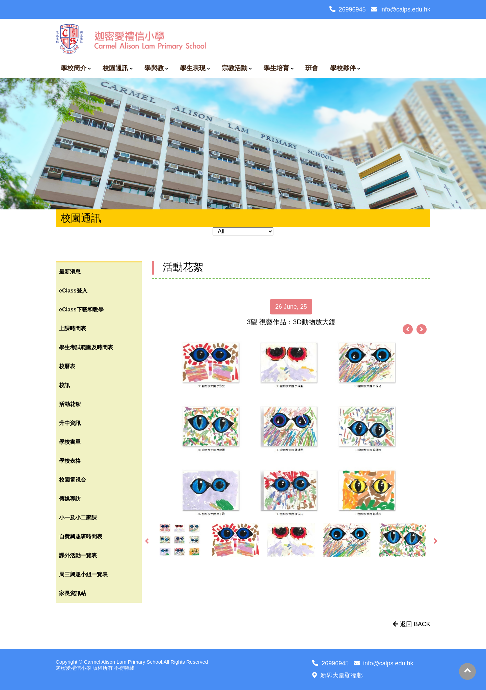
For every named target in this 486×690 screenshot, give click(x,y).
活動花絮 (70, 404)
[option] (291, 429)
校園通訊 (115, 68)
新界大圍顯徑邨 (337, 675)
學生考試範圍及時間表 (86, 347)
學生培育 (276, 68)
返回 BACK (411, 624)
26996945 (347, 9)
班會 (311, 68)
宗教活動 (234, 68)
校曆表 (67, 366)
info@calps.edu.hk (400, 9)
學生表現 (193, 68)
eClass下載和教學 (81, 309)
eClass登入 (73, 290)
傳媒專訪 (70, 499)
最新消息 (70, 272)
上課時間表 (72, 328)
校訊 (64, 385)
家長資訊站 (72, 593)
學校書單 (70, 442)
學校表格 (70, 461)
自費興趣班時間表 (80, 536)
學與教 (154, 68)
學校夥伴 (343, 68)
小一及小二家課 (78, 517)
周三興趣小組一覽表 (83, 574)
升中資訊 (70, 423)
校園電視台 (72, 480)
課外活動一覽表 (78, 555)
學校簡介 (73, 68)
